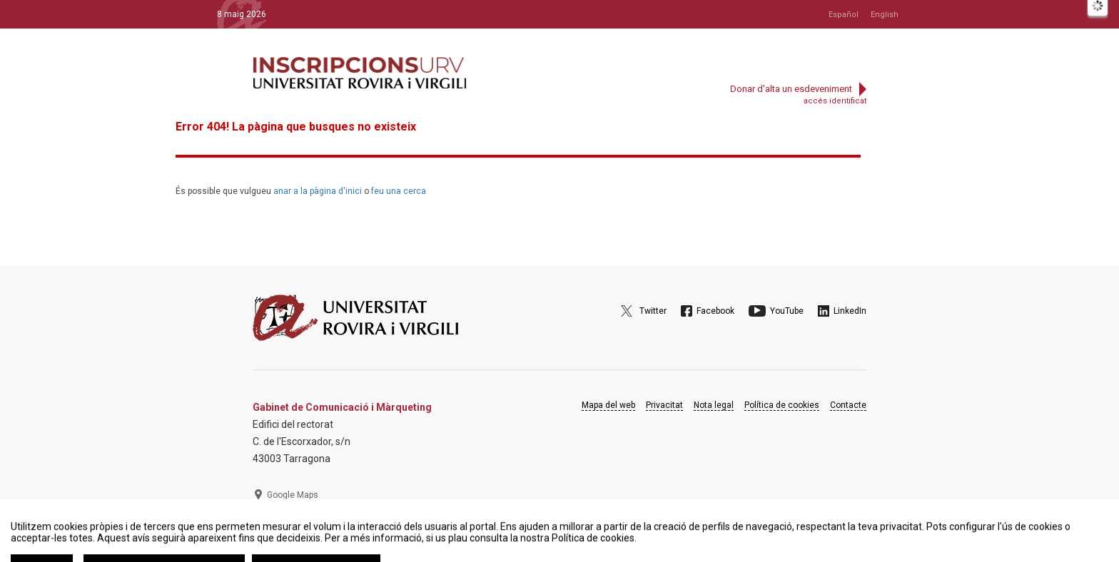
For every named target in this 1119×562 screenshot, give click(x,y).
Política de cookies (781, 405)
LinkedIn (850, 311)
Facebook (715, 311)
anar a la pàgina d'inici (317, 191)
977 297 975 (291, 530)
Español (844, 14)
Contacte (848, 405)
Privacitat (664, 405)
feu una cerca (398, 191)
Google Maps (292, 495)
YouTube (787, 311)
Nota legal (714, 405)
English (884, 14)
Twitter (653, 311)
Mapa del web (608, 405)
